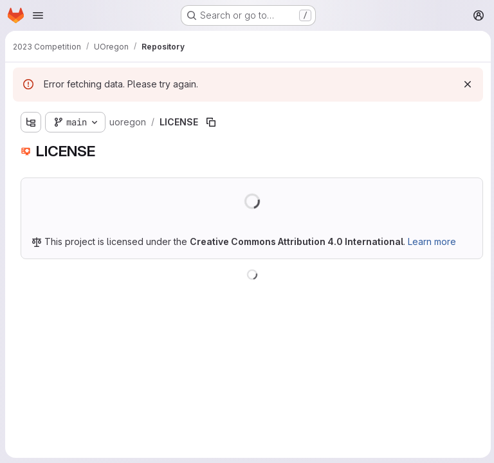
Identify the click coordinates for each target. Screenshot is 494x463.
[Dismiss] (465, 84)
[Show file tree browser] (31, 122)
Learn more (432, 241)
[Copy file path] (211, 122)
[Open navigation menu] (38, 15)
